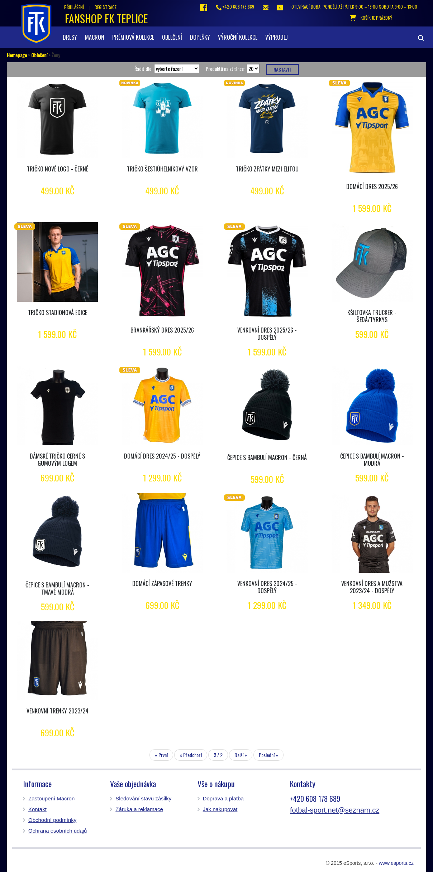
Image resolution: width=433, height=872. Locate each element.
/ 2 (218, 755)
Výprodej (276, 37)
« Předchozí (191, 755)
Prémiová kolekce (133, 37)
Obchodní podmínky (52, 820)
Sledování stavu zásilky (143, 798)
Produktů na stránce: (225, 68)
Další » (240, 755)
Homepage (17, 55)
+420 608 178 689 (235, 7)
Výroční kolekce (237, 37)
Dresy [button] (70, 37)
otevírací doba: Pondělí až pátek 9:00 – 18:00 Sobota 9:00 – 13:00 (354, 7)
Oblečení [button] (172, 37)
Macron (94, 37)
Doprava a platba (223, 798)
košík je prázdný (371, 18)
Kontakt (37, 809)
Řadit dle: (143, 68)
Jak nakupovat (220, 809)
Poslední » (268, 755)
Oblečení (39, 55)
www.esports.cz (396, 863)
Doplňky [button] (200, 37)
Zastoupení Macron (51, 798)
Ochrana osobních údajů (57, 831)
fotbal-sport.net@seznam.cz (334, 810)
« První (161, 755)
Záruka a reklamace (139, 809)
